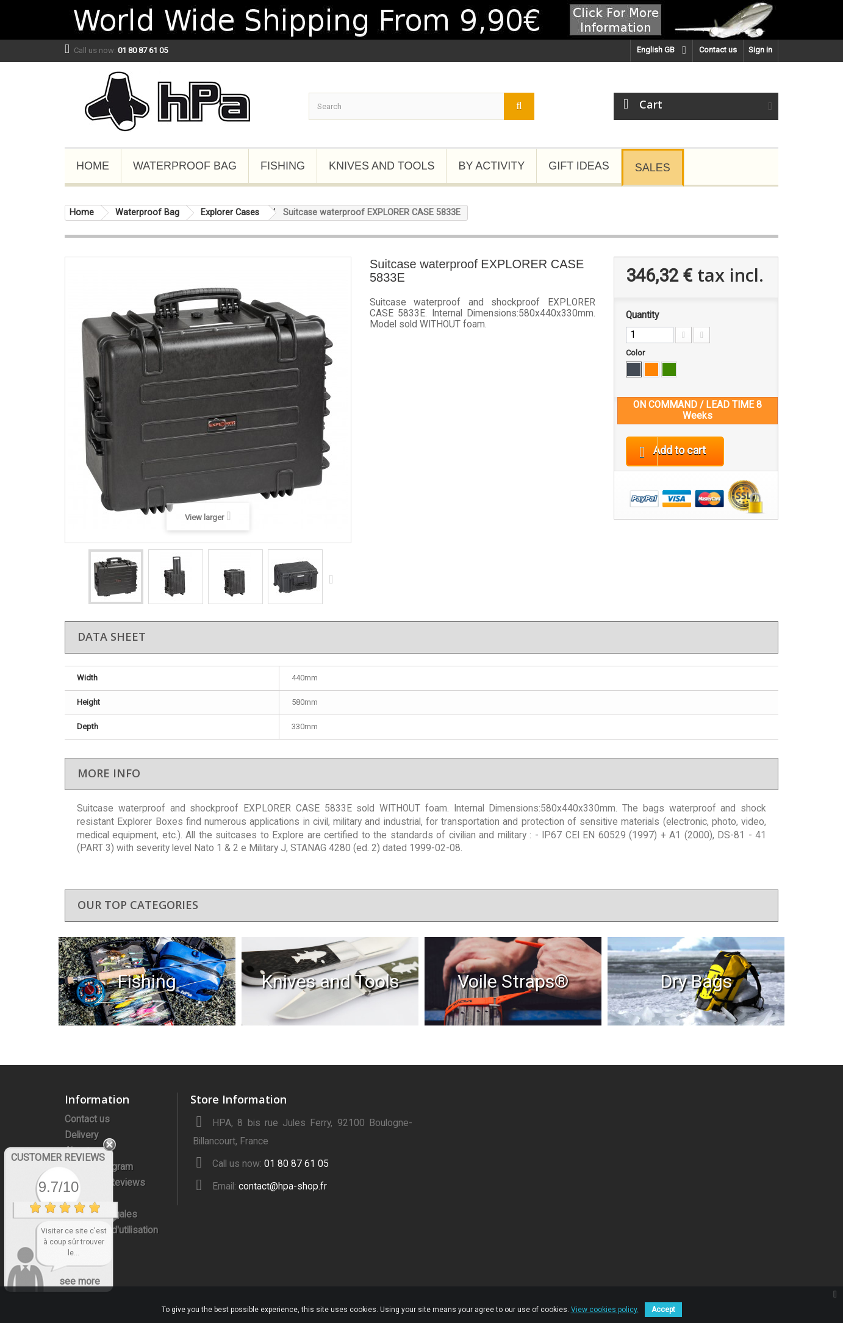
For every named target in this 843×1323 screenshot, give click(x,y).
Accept (663, 1309)
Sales (652, 168)
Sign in (760, 49)
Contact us (718, 49)
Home (92, 166)
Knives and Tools (381, 166)
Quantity (642, 315)
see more (79, 1281)
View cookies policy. (605, 1309)
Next (334, 578)
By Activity (491, 166)
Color (636, 352)
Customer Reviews (58, 1157)
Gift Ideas (578, 166)
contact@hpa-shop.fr (283, 1186)
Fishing (282, 166)
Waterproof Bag (185, 166)
